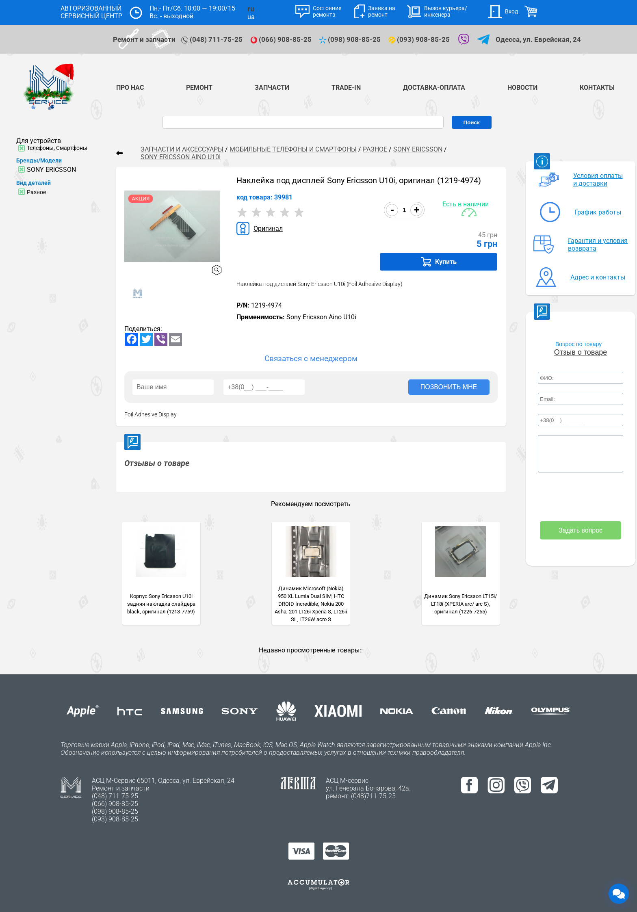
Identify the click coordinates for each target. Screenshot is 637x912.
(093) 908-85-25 (419, 39)
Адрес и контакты (597, 277)
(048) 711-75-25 (212, 39)
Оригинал (268, 228)
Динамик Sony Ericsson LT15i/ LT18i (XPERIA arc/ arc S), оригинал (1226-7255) (460, 604)
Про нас (130, 87)
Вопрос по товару (578, 344)
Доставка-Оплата (434, 87)
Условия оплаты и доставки (598, 179)
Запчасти (272, 87)
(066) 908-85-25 (281, 39)
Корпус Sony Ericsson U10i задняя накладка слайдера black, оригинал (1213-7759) (161, 604)
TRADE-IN (346, 87)
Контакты (597, 87)
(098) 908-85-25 (350, 39)
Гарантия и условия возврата (598, 244)
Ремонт (199, 87)
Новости (522, 87)
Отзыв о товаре (580, 352)
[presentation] (580, 497)
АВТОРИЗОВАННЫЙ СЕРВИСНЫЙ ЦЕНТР (91, 12)
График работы (597, 212)
